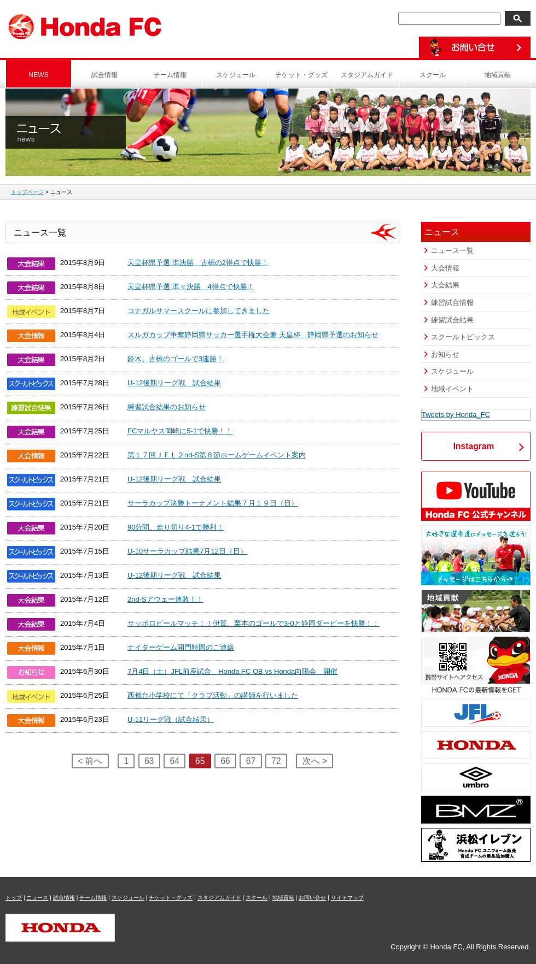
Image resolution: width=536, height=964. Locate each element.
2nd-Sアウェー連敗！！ (165, 599)
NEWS (38, 75)
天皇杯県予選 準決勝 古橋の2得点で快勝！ (198, 262)
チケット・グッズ (301, 75)
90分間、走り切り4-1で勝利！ (175, 527)
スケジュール (235, 75)
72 (276, 761)
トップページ (27, 192)
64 (174, 761)
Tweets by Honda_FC (456, 414)
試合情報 (104, 75)
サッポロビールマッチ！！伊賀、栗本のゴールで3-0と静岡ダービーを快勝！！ (253, 623)
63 (149, 761)
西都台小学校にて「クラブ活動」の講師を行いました (212, 695)
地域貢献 (498, 75)
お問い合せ (312, 898)
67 (250, 761)
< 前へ (90, 761)
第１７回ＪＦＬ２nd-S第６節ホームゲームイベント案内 (216, 455)
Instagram (473, 446)
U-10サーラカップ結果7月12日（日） (187, 551)
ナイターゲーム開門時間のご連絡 (180, 647)
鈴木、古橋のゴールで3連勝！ (175, 359)
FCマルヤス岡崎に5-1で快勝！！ (179, 431)
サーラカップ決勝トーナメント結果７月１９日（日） (212, 503)
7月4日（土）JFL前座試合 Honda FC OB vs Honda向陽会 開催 (232, 671)
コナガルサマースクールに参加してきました (198, 311)
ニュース (37, 898)
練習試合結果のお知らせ (166, 407)
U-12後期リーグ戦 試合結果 (174, 383)
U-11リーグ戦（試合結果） (170, 719)
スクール (433, 75)
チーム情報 (170, 75)
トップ (13, 898)
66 (225, 761)
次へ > (314, 761)
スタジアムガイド (367, 75)
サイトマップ (347, 898)
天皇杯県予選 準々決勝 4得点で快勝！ (190, 287)
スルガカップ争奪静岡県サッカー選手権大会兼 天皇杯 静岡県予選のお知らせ (252, 335)
